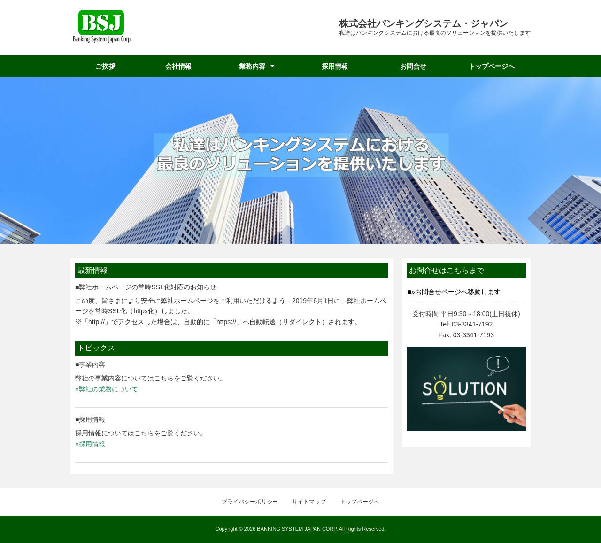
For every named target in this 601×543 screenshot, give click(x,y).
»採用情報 (90, 444)
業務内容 (252, 66)
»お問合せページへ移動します (456, 291)
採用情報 (335, 66)
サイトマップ (309, 501)
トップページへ (492, 66)
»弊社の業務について (106, 389)
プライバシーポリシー (250, 501)
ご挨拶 (105, 66)
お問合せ (413, 66)
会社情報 (178, 66)
